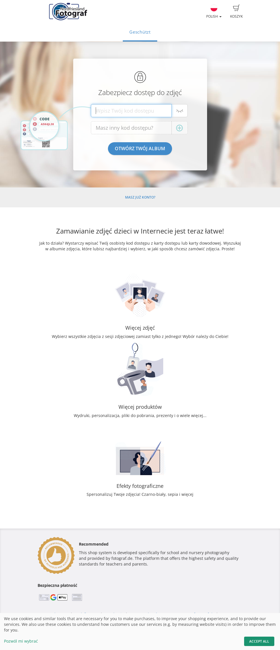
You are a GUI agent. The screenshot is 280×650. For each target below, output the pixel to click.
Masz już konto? (140, 197)
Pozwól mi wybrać (21, 641)
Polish (214, 12)
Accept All (259, 641)
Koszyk (236, 12)
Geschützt (140, 32)
